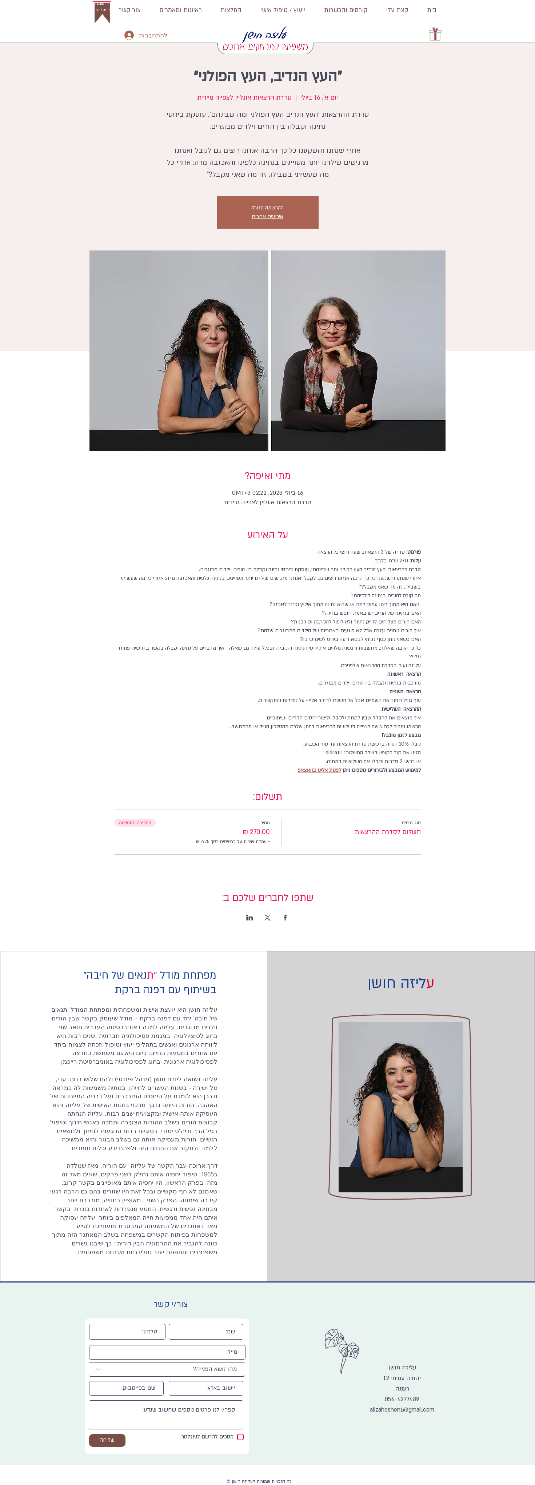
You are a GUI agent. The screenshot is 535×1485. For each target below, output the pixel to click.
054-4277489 (402, 1399)
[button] (102, 9)
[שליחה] (107, 1440)
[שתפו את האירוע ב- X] (267, 917)
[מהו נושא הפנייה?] (167, 1369)
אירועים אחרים (267, 216)
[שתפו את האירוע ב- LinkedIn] (249, 917)
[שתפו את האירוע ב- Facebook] (285, 917)
